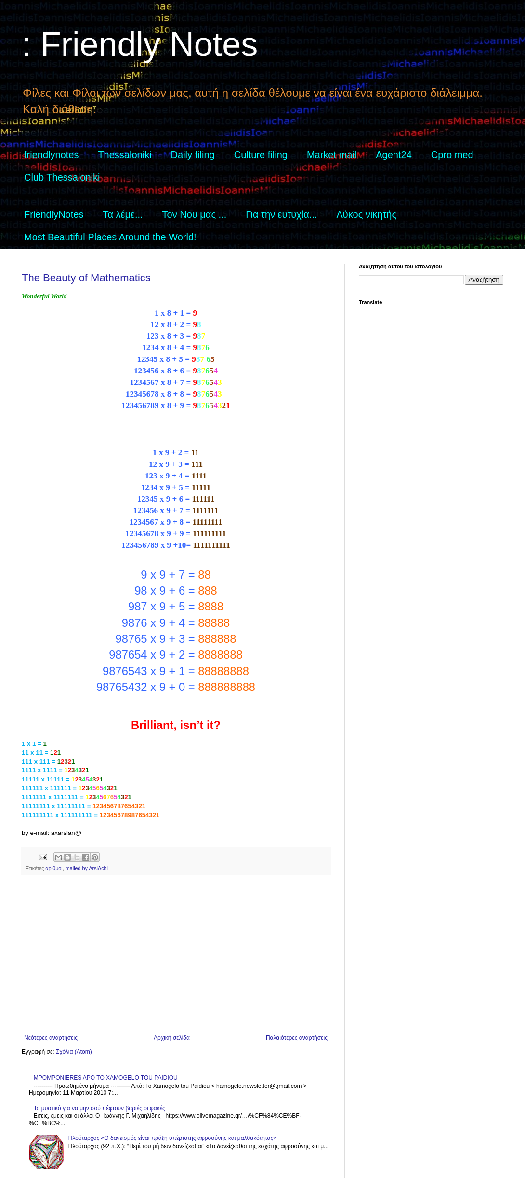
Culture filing (261, 154)
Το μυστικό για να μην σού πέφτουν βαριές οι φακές (99, 1108)
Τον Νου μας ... (194, 214)
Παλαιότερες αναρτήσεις (297, 1037)
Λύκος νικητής (366, 214)
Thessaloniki (124, 154)
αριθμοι (53, 868)
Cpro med (452, 154)
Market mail (331, 154)
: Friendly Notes (140, 44)
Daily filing (193, 154)
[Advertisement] (176, 954)
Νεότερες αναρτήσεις (51, 1037)
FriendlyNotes (53, 214)
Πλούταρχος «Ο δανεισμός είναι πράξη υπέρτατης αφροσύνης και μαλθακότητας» (172, 1138)
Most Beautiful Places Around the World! (110, 237)
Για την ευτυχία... (281, 214)
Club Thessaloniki (62, 177)
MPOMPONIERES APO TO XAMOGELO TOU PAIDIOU (106, 1077)
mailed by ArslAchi (87, 868)
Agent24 (394, 154)
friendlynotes (51, 154)
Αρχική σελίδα (172, 1037)
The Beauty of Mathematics (86, 278)
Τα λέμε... (123, 214)
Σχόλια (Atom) (74, 1051)
